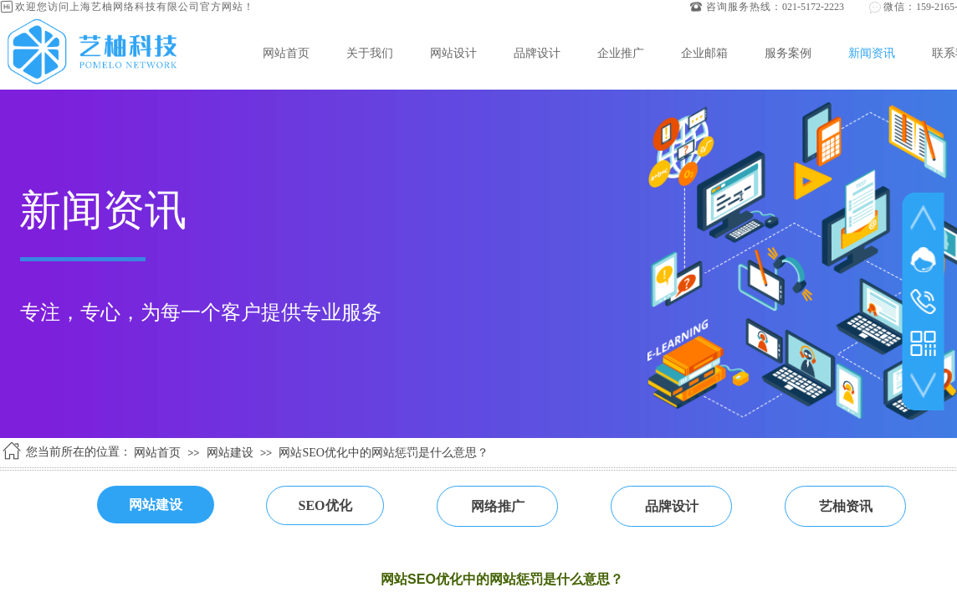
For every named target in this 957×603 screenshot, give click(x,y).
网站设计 (453, 52)
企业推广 (620, 52)
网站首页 (286, 52)
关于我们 (369, 52)
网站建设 (230, 452)
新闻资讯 (871, 52)
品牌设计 (537, 52)
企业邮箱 (704, 52)
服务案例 (788, 52)
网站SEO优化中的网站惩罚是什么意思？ (383, 452)
